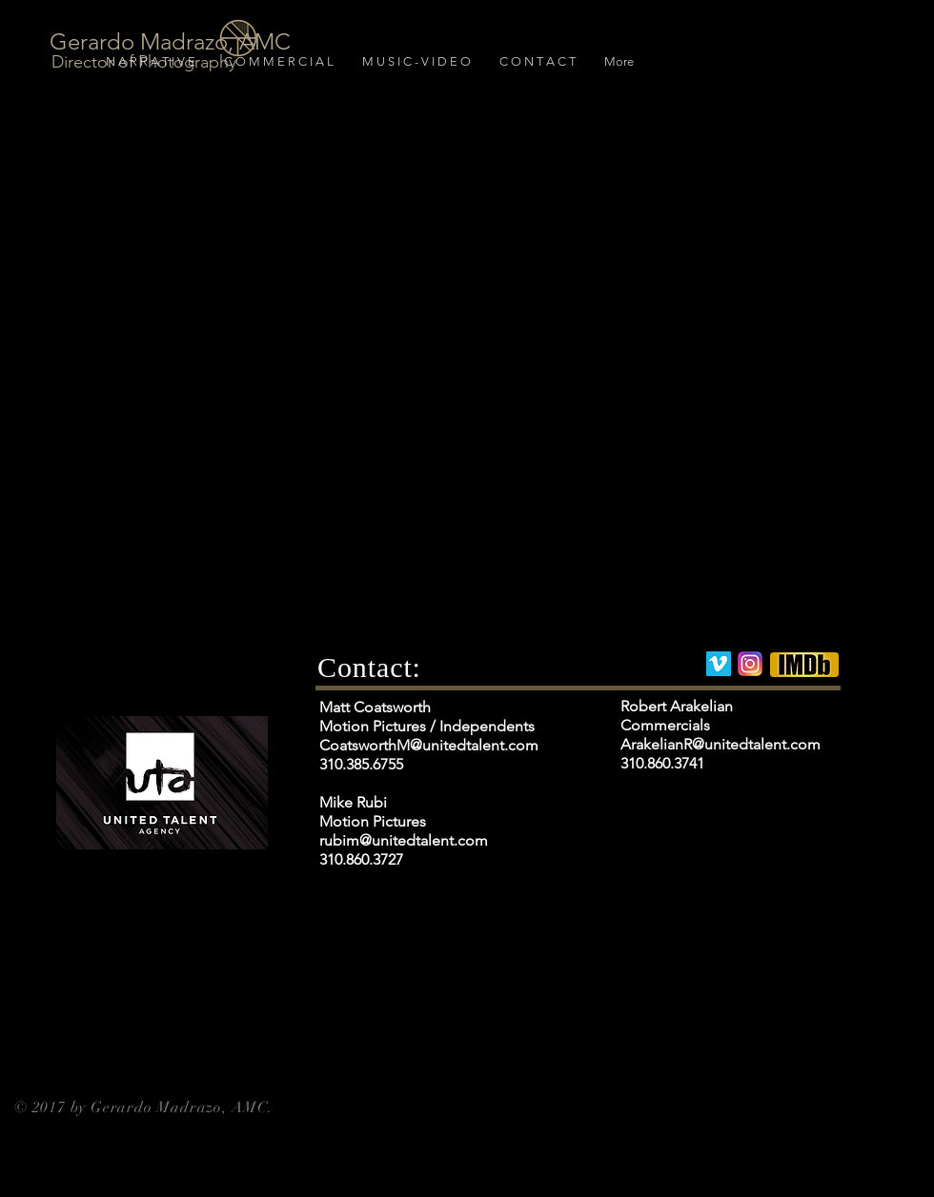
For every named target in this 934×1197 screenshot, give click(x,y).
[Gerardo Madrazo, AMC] (172, 42)
